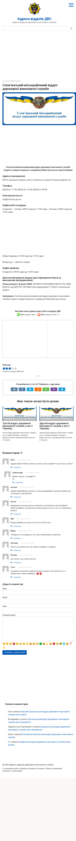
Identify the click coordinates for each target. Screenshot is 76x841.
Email (4, 660)
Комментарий (8, 677)
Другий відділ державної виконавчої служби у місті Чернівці (54, 482)
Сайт (4, 668)
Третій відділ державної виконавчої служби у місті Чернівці (17, 482)
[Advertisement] (38, 55)
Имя (4, 651)
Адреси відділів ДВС (34, 19)
